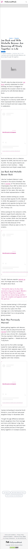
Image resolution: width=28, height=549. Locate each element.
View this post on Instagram (9, 132)
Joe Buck (6, 492)
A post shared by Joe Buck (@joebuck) (11, 150)
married (3, 332)
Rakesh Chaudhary (7, 53)
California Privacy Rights (20, 536)
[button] (26, 2)
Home (11, 38)
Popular (17, 38)
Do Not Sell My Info (21, 538)
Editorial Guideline (8, 536)
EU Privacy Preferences (9, 538)
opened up (21, 279)
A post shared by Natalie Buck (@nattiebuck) (12, 402)
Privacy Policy (20, 534)
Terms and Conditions (10, 534)
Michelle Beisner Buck (18, 492)
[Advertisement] (14, 21)
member (8, 183)
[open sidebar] (2, 2)
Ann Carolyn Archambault (14, 495)
